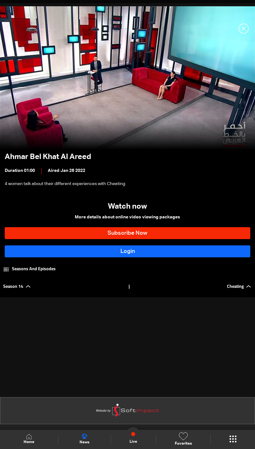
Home (29, 439)
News (84, 439)
